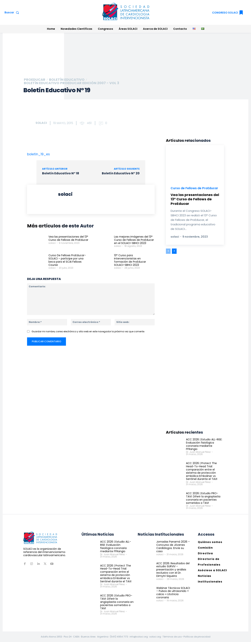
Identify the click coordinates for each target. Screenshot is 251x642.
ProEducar (34, 79)
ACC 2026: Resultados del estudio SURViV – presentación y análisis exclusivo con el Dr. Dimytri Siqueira (173, 569)
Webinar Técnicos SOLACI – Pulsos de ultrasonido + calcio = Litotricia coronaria (173, 592)
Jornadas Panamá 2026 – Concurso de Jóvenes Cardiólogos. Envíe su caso (173, 546)
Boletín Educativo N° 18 (60, 173)
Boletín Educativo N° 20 (121, 173)
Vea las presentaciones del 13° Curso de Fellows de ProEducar (68, 238)
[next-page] (174, 251)
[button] (12, 12)
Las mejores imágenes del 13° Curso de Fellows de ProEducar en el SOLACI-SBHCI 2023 (134, 240)
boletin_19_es (38, 154)
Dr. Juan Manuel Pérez (198, 452)
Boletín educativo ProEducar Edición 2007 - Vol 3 (71, 83)
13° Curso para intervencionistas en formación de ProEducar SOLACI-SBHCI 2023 (130, 260)
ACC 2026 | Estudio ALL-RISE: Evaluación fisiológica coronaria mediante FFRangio (204, 444)
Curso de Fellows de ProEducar (194, 188)
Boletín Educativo (67, 79)
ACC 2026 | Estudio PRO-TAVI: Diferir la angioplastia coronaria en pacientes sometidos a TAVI (203, 498)
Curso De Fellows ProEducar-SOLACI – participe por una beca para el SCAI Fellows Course (67, 260)
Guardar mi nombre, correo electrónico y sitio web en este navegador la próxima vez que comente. (88, 331)
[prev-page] (168, 251)
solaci (41, 123)
